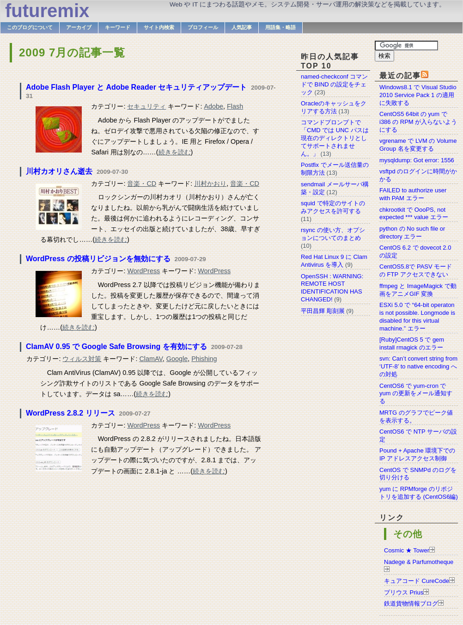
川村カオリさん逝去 (59, 171)
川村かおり (210, 183)
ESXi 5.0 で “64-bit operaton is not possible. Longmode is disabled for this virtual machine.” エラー (417, 316)
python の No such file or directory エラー (412, 232)
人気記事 (242, 27)
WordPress (143, 271)
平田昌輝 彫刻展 (323, 310)
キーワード (117, 27)
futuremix (47, 10)
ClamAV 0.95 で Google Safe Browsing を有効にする (116, 346)
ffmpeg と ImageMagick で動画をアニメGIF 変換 (418, 289)
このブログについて (30, 27)
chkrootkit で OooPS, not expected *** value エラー (413, 213)
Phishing (204, 358)
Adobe (213, 106)
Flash (235, 106)
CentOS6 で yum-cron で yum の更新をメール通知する (415, 393)
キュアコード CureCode (416, 580)
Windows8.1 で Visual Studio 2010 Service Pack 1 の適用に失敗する (418, 95)
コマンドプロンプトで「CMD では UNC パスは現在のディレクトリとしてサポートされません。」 (335, 138)
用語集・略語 (280, 27)
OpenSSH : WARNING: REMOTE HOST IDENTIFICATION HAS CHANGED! (332, 288)
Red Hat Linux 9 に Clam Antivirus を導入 (334, 260)
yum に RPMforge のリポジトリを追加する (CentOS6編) (418, 492)
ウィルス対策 (81, 358)
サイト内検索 (159, 27)
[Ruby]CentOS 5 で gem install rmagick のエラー (411, 343)
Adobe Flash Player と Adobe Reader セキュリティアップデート (136, 87)
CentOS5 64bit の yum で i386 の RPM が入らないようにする (418, 121)
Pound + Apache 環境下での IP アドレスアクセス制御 (417, 454)
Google (177, 358)
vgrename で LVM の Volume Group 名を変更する (418, 144)
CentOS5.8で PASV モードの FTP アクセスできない (415, 270)
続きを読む (174, 152)
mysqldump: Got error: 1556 (416, 160)
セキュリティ (146, 106)
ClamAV (150, 358)
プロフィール (203, 27)
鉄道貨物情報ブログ (411, 603)
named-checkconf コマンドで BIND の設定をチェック (334, 84)
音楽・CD (141, 183)
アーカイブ (78, 27)
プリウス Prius (403, 592)
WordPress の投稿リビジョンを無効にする (98, 259)
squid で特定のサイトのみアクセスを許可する (333, 207)
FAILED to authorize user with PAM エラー (412, 194)
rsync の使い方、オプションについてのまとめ (333, 234)
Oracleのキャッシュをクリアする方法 (333, 107)
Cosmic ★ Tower (406, 550)
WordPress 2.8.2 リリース (70, 413)
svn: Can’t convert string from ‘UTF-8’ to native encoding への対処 (418, 366)
